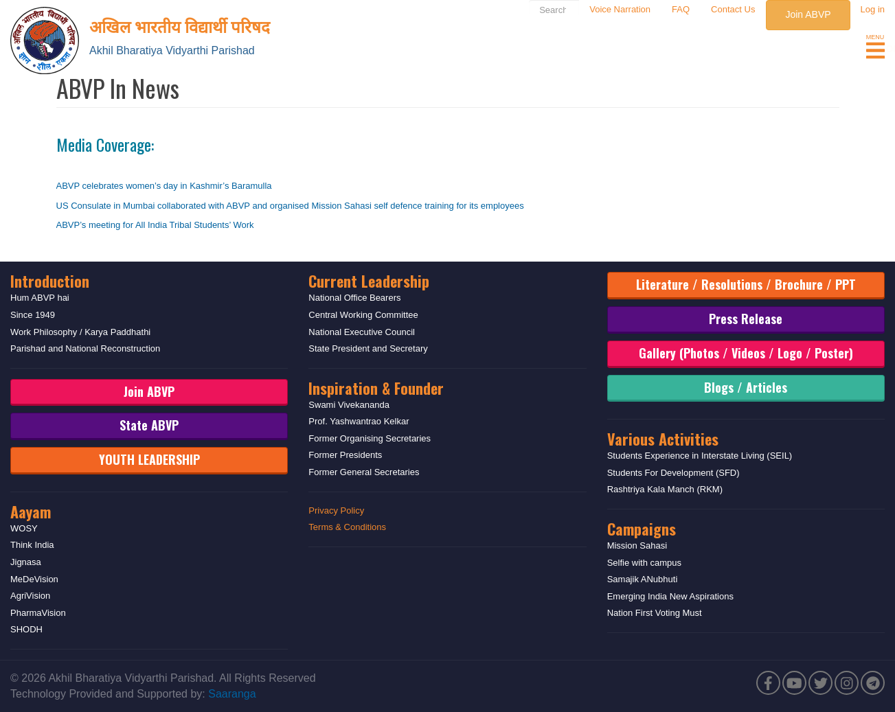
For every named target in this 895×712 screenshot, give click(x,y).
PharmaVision (38, 613)
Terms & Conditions (347, 527)
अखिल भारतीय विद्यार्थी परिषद (179, 25)
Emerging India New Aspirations (670, 596)
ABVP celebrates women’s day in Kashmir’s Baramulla (164, 186)
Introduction (49, 281)
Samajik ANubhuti (642, 579)
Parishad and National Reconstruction (85, 348)
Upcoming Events (519, 48)
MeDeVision (34, 579)
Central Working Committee (363, 315)
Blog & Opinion (666, 48)
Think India (32, 545)
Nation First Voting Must (654, 613)
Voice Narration (619, 9)
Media (595, 48)
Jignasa (25, 562)
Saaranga (232, 694)
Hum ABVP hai (39, 297)
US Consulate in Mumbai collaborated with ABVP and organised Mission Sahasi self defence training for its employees (290, 205)
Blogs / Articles (745, 387)
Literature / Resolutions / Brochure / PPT (746, 284)
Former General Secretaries (363, 472)
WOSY (24, 528)
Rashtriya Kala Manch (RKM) (665, 489)
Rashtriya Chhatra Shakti (792, 48)
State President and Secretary (367, 348)
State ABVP (149, 425)
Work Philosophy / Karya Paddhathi (80, 332)
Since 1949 (32, 315)
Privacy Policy (336, 510)
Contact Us (733, 9)
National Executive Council (361, 332)
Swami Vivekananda (348, 405)
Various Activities (662, 439)
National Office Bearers (354, 297)
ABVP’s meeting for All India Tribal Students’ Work (155, 225)
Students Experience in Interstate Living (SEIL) (700, 455)
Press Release (745, 319)
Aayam (30, 511)
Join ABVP (807, 14)
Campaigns (641, 529)
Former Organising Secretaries (369, 438)
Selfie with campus (644, 563)
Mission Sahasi (637, 545)
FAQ (681, 9)
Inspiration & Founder (376, 388)
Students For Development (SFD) (673, 473)
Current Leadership (368, 281)
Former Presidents (345, 455)
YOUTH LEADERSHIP (149, 459)
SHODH (26, 629)
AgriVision (30, 595)
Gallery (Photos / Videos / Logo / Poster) (746, 353)
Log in (873, 9)
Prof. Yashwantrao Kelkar (358, 421)
